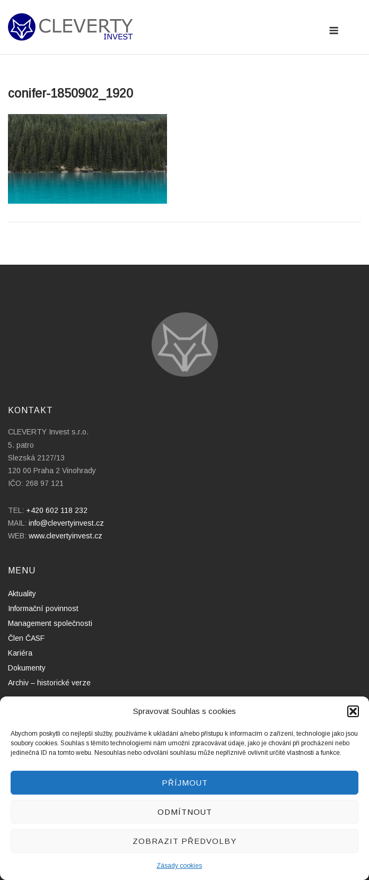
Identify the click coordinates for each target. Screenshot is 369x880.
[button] (353, 711)
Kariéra (20, 653)
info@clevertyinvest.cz (66, 523)
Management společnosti (50, 623)
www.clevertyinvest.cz (65, 536)
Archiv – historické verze (49, 682)
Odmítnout (184, 811)
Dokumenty (27, 668)
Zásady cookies (179, 865)
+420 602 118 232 (56, 510)
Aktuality (22, 593)
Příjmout (185, 782)
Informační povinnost (43, 608)
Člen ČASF (26, 638)
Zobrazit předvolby (184, 841)
